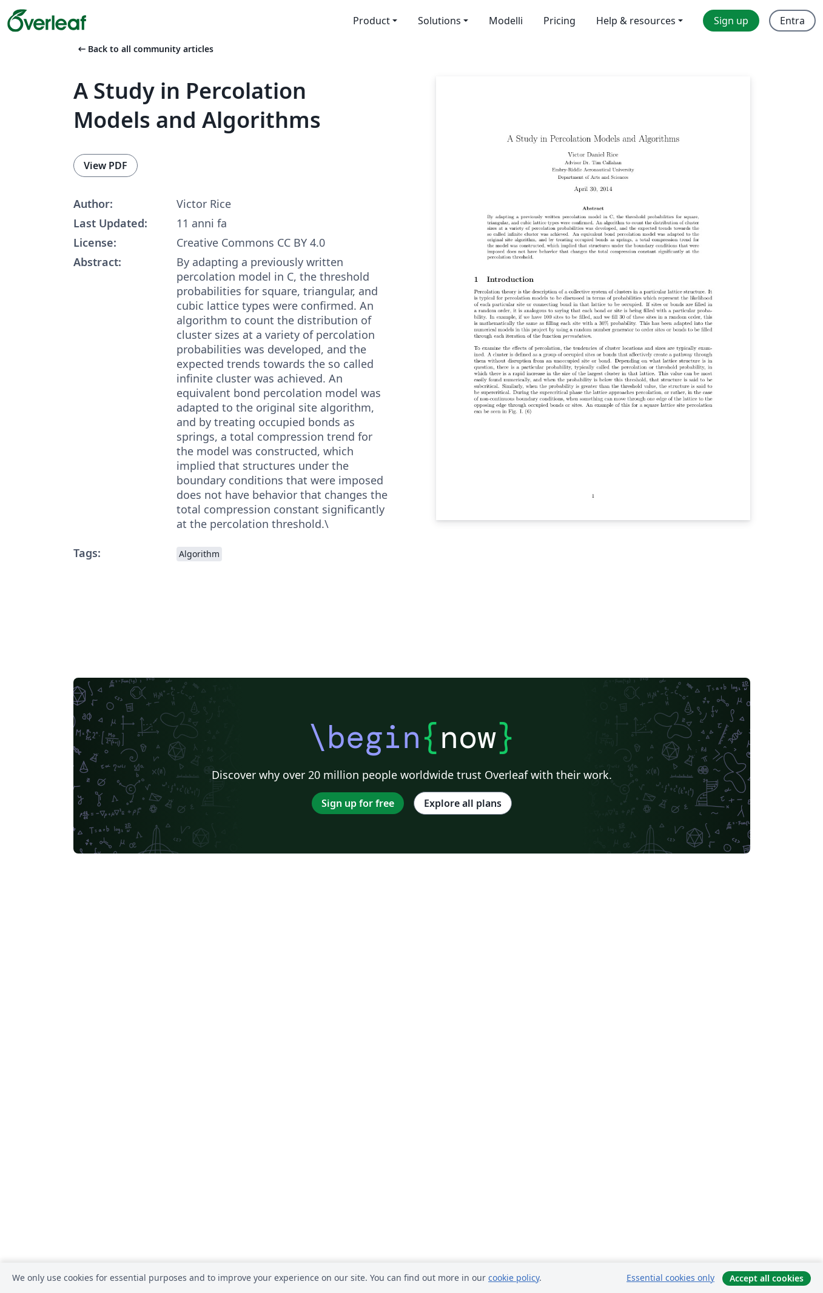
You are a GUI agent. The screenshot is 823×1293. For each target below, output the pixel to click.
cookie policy (513, 1277)
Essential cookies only (670, 1277)
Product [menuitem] (371, 20)
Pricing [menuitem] (559, 20)
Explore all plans (463, 803)
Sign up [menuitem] (731, 20)
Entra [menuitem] (792, 20)
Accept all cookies (767, 1278)
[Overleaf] (46, 20)
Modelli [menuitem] (506, 20)
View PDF (105, 165)
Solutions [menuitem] (439, 20)
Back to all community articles (144, 49)
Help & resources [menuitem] (636, 20)
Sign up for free (357, 803)
